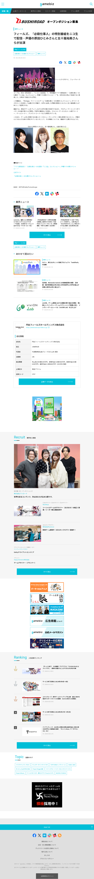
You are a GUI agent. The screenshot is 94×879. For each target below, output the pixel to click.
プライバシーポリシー (47, 859)
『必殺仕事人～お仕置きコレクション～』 (27, 176)
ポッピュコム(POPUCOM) (23, 769)
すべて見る (47, 235)
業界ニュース (19, 29)
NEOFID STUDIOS (61, 773)
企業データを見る (47, 382)
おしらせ (47, 855)
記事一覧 (5, 11)
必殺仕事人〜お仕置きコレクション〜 (25, 54)
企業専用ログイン (47, 876)
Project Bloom (20, 773)
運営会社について (47, 841)
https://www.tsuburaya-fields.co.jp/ (37, 327)
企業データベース (19, 11)
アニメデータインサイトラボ (40, 765)
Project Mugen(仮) (38, 769)
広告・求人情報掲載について (47, 845)
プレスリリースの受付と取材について (47, 848)
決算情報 (63, 11)
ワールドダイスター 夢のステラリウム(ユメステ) (40, 773)
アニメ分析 (88, 11)
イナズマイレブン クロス (22, 765)
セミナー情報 (50, 11)
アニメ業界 (75, 11)
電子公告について (47, 852)
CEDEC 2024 (71, 765)
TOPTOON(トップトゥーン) (58, 765)
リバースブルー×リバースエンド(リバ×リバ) (58, 769)
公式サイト (17, 172)
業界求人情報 (36, 11)
